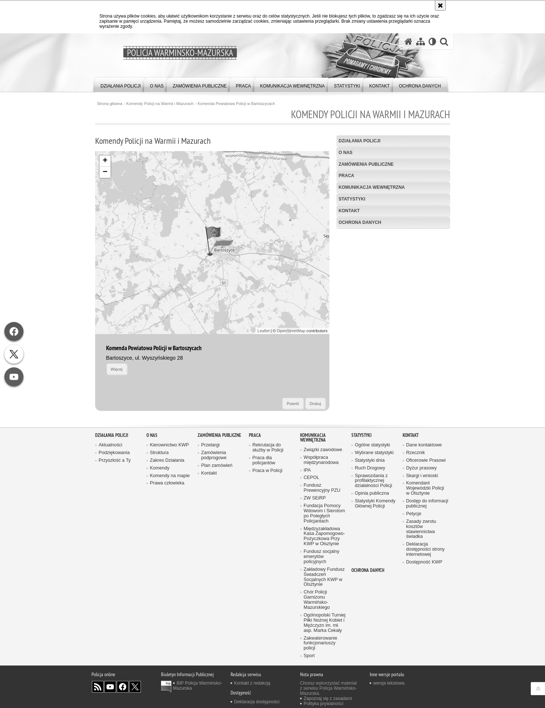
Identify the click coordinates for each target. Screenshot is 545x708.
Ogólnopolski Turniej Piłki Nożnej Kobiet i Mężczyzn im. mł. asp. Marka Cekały (325, 623)
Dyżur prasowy (421, 468)
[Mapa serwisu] (420, 41)
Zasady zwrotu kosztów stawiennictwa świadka (421, 529)
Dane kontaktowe (424, 445)
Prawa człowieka (167, 483)
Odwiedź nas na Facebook (122, 687)
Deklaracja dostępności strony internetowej (425, 549)
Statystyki (352, 199)
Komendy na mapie (170, 475)
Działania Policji (359, 140)
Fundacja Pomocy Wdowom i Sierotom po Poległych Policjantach (324, 513)
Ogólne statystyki (372, 445)
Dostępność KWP (424, 562)
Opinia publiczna (372, 493)
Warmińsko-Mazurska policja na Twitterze (135, 687)
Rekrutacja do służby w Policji (268, 448)
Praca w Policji (268, 470)
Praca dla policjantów (264, 460)
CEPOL (312, 477)
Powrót (293, 403)
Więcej (116, 369)
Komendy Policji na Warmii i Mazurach (160, 104)
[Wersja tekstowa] (432, 41)
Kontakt (349, 210)
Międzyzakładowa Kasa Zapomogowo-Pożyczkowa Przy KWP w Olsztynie (324, 537)
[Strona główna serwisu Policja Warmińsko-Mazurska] (408, 41)
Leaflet (263, 331)
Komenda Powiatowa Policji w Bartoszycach (236, 104)
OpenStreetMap (291, 331)
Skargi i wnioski (422, 475)
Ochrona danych (360, 222)
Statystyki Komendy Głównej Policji (375, 504)
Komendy (159, 468)
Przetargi (210, 445)
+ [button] (104, 161)
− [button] (104, 172)
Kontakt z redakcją (252, 683)
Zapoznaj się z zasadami (328, 698)
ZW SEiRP (315, 498)
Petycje (413, 514)
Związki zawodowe (323, 449)
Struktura (159, 452)
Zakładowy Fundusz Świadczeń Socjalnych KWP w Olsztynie (324, 577)
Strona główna (109, 104)
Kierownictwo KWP (169, 445)
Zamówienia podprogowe (214, 455)
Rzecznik (415, 452)
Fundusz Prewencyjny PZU (322, 488)
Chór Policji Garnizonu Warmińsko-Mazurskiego (317, 600)
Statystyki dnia (370, 460)
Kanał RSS (98, 687)
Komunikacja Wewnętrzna (372, 187)
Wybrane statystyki (374, 452)
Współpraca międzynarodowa (321, 460)
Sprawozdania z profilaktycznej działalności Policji (373, 480)
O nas (345, 152)
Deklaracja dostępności (257, 701)
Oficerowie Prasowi (426, 460)
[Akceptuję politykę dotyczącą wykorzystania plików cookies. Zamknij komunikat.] (440, 5)
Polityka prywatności (324, 703)
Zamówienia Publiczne (366, 164)
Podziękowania (114, 452)
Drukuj (315, 403)
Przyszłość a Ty (115, 460)
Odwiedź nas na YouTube (110, 687)
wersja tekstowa (388, 683)
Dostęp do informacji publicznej (427, 504)
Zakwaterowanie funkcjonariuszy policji (320, 643)
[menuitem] (121, 84)
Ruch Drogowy (370, 468)
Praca (346, 175)
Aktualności (111, 445)
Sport (309, 655)
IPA (307, 470)
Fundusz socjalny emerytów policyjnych (322, 556)
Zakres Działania (167, 460)
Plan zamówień (217, 465)
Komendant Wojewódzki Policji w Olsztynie (425, 488)
